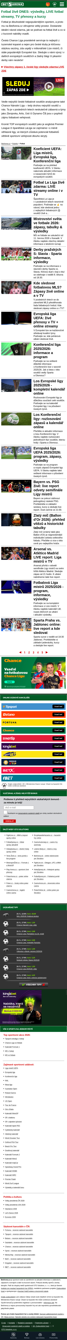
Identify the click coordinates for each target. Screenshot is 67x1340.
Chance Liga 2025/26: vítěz (27, 969)
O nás (3, 1323)
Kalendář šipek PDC (12, 1126)
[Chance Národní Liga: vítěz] (8, 923)
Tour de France (10, 1105)
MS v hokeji (9, 1051)
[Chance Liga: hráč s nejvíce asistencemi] (8, 976)
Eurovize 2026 (10, 1217)
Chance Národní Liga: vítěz (27, 925)
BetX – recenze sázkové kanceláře (18, 1259)
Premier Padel (10, 1179)
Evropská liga (10, 1072)
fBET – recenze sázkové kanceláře (18, 1267)
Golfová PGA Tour (11, 1142)
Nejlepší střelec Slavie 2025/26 (28, 960)
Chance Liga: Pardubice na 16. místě (30, 934)
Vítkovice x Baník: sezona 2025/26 (29, 951)
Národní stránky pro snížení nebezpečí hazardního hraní (36, 1317)
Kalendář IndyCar (11, 1163)
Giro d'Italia (9, 1109)
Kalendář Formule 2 (12, 1155)
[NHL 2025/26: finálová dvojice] (8, 915)
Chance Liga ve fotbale (13, 1043)
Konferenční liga (11, 1076)
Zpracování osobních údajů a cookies (16, 1326)
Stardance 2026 (11, 1209)
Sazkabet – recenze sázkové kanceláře (19, 1242)
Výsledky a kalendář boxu (14, 1187)
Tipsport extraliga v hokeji (14, 1039)
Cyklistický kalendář (12, 1130)
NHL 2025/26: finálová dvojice (28, 916)
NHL (6, 1081)
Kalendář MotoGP (11, 1113)
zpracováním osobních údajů (28, 813)
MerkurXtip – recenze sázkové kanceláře (20, 1255)
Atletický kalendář (11, 1134)
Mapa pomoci (9, 1317)
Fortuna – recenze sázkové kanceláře (19, 1230)
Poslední (47, 652)
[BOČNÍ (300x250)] (21, 1023)
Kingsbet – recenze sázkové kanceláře (19, 1263)
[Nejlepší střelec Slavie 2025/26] (8, 958)
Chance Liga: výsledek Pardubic (28, 943)
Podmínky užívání (41, 1323)
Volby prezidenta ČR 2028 (14, 1201)
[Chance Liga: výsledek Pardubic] (8, 941)
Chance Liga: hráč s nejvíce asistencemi (31, 978)
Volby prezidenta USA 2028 (15, 1205)
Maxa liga (8, 1085)
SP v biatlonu (10, 1118)
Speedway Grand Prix (13, 1167)
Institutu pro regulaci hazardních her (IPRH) (17, 1288)
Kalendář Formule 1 (12, 1047)
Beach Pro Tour (11, 1146)
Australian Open (11, 1089)
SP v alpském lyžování (13, 1122)
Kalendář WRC (10, 1175)
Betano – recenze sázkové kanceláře (18, 1238)
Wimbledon (9, 1097)
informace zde (49, 1303)
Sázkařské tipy (10, 907)
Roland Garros (10, 1093)
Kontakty (12, 1323)
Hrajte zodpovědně (8, 1297)
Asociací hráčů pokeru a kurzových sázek (33, 1291)
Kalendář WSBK (11, 1171)
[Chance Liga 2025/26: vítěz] (8, 967)
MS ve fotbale (10, 1055)
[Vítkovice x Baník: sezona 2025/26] (8, 950)
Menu (62, 4)
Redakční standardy (25, 1323)
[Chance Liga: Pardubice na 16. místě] (8, 932)
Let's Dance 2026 (11, 1213)
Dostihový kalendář (12, 1150)
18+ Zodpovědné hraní (41, 1326)
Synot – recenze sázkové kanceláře (18, 1251)
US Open (8, 1101)
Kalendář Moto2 (11, 1159)
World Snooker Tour (12, 1138)
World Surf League (12, 1183)
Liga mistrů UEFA (11, 1068)
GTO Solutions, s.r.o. (9, 1329)
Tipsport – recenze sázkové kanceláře (19, 1234)
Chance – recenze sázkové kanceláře (19, 1247)
